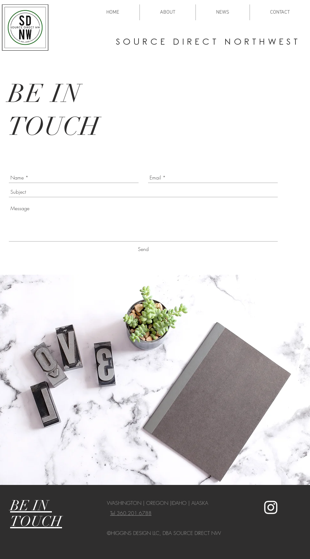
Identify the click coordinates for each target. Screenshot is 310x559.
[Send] (143, 249)
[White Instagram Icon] (271, 507)
